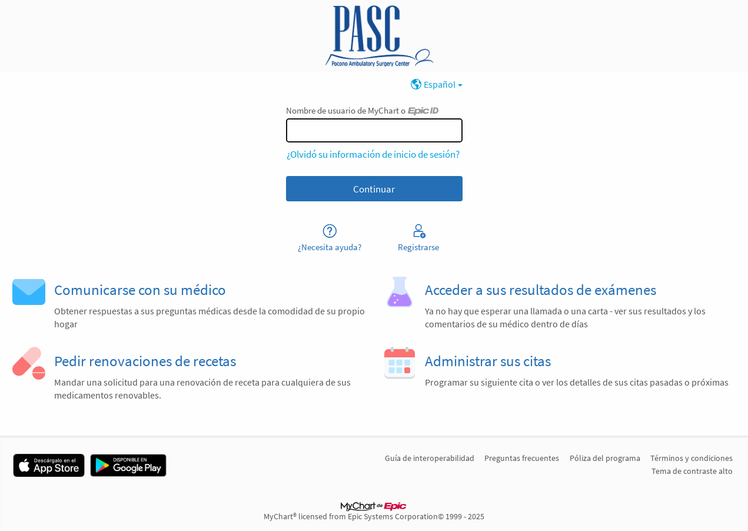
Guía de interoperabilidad (429, 458)
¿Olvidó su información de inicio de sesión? (373, 154)
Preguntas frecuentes (521, 458)
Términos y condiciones (691, 458)
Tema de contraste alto (692, 471)
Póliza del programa (605, 458)
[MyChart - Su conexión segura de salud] (374, 36)
